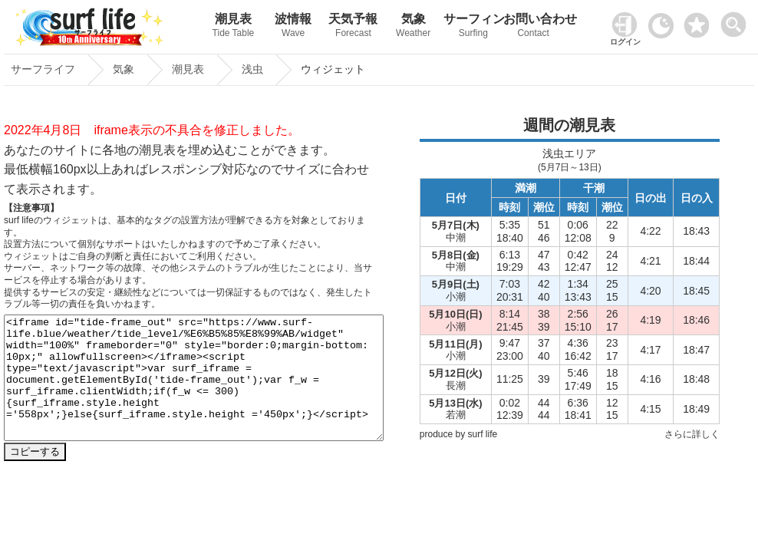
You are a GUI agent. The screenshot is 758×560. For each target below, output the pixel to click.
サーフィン (473, 27)
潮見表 (233, 27)
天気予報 (353, 27)
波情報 (293, 27)
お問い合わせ (533, 27)
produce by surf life (458, 434)
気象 (413, 27)
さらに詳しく (692, 434)
